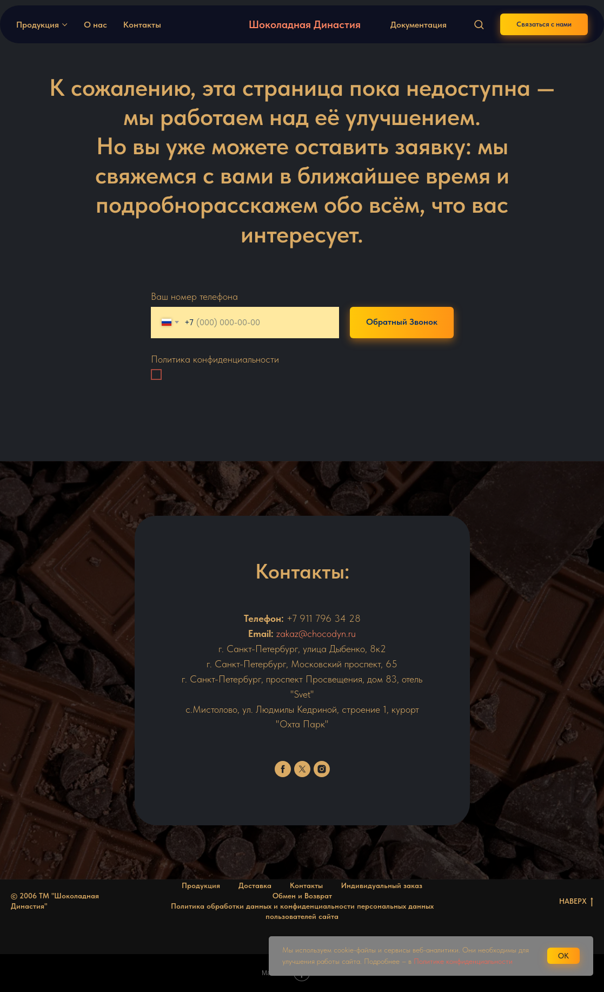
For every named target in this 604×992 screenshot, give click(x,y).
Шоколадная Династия (305, 24)
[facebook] (283, 769)
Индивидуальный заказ (381, 885)
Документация (418, 24)
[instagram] (322, 769)
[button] (479, 24)
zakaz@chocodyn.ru (316, 633)
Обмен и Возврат (302, 895)
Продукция (37, 24)
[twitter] (302, 769)
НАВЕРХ (576, 901)
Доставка (254, 885)
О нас (95, 24)
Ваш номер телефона (194, 296)
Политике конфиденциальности (463, 961)
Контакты (142, 24)
